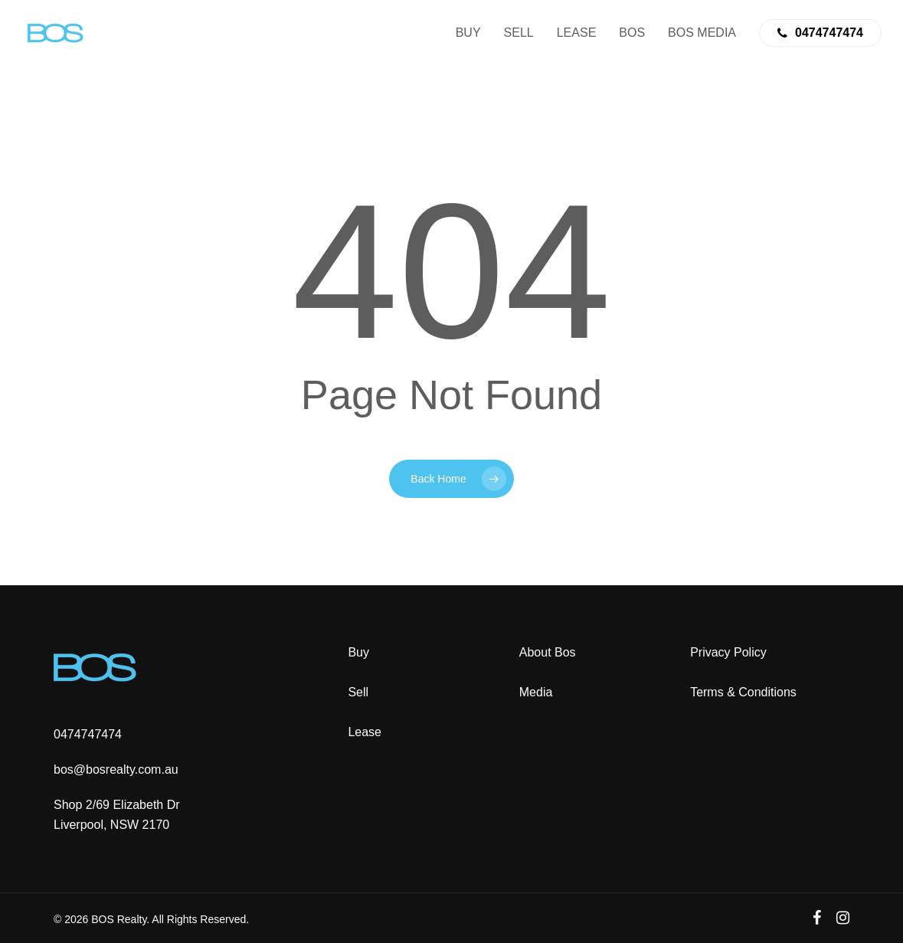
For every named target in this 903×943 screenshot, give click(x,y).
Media (536, 692)
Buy (358, 652)
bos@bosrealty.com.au (116, 769)
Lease (364, 731)
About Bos (547, 652)
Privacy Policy (728, 652)
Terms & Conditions (743, 692)
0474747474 (88, 734)
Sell (358, 692)
